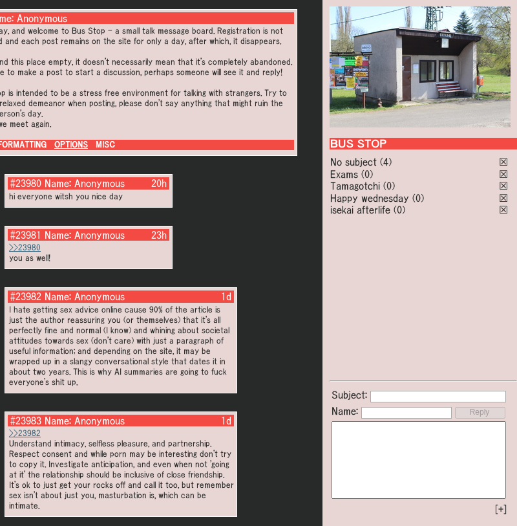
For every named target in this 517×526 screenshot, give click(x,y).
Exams (344, 174)
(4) (386, 162)
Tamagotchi (355, 186)
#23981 (25, 235)
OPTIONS (71, 144)
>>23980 (25, 247)
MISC (105, 144)
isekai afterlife (360, 209)
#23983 (25, 420)
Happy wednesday (369, 198)
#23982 (25, 296)
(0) (367, 174)
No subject (355, 162)
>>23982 (25, 433)
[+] (501, 509)
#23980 (25, 183)
